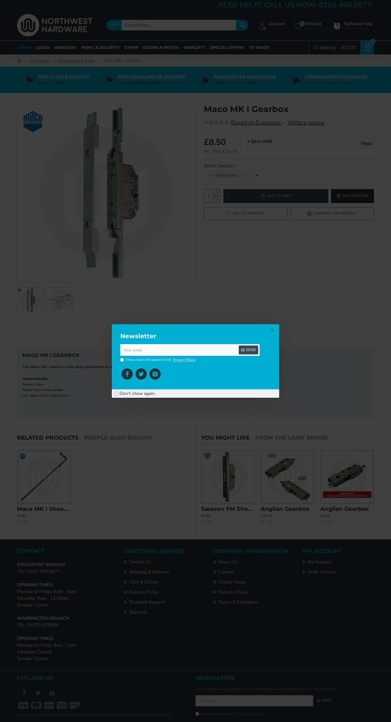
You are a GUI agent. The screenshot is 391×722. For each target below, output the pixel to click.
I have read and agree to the (158, 360)
